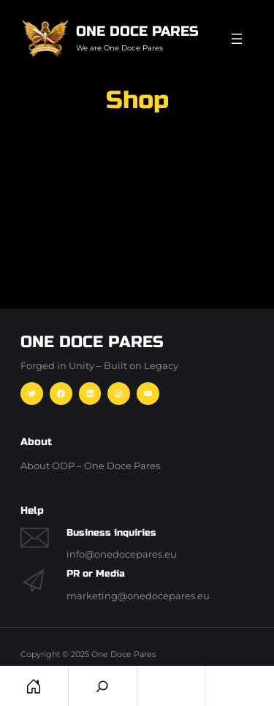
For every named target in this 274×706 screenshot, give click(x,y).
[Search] (103, 686)
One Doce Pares (137, 31)
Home (34, 686)
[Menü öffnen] (236, 38)
